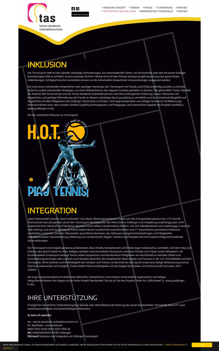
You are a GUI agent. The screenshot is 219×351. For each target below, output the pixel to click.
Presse (148, 7)
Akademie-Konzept (114, 7)
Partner (182, 7)
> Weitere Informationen (174, 345)
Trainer (135, 7)
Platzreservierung (80, 14)
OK (201, 345)
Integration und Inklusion (119, 11)
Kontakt (183, 11)
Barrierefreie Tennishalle (156, 11)
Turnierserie (165, 7)
